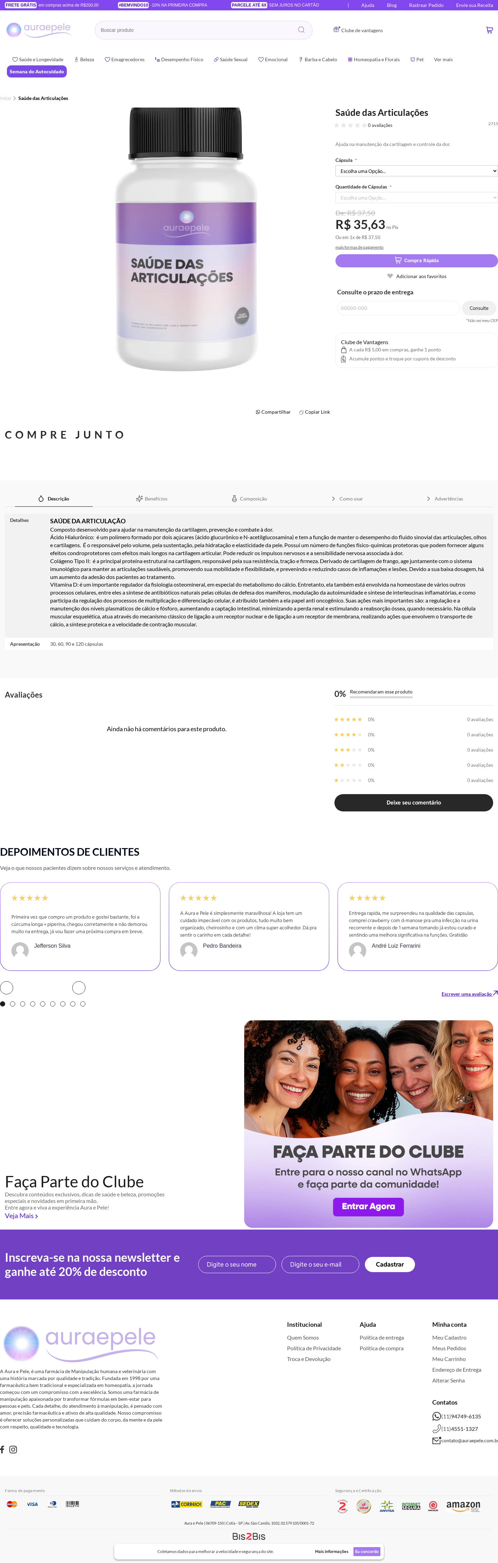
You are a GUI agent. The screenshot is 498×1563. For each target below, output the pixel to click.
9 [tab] (82, 1003)
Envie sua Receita (474, 5)
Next (78, 987)
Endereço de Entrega (456, 1369)
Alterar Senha (448, 1380)
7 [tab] (62, 1003)
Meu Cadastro (449, 1337)
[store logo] (39, 30)
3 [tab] (22, 1003)
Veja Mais (19, 1215)
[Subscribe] (390, 1264)
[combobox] (204, 30)
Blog (392, 5)
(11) (456, 1416)
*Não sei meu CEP (482, 320)
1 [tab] (2, 1003)
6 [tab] (52, 1003)
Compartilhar (276, 412)
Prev (6, 987)
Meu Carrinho (449, 1358)
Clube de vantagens (358, 30)
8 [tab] (72, 1003)
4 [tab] (32, 1003)
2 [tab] (12, 1003)
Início (5, 98)
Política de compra (382, 1348)
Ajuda (367, 5)
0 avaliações (380, 125)
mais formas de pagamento (359, 247)
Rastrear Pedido (426, 5)
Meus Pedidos (449, 1348)
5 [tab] (42, 1003)
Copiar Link (317, 412)
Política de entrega (382, 1337)
